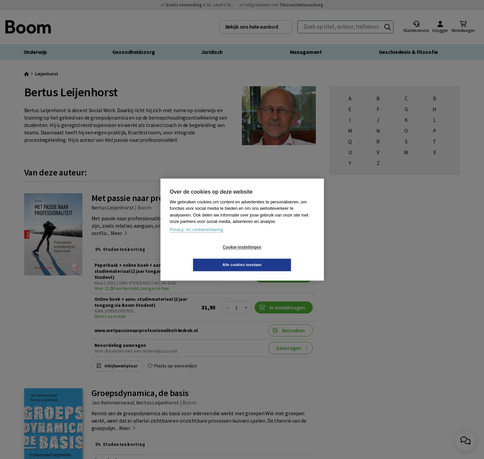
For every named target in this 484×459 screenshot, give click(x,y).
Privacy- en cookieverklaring (196, 238)
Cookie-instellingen (202, 256)
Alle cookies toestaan (282, 256)
